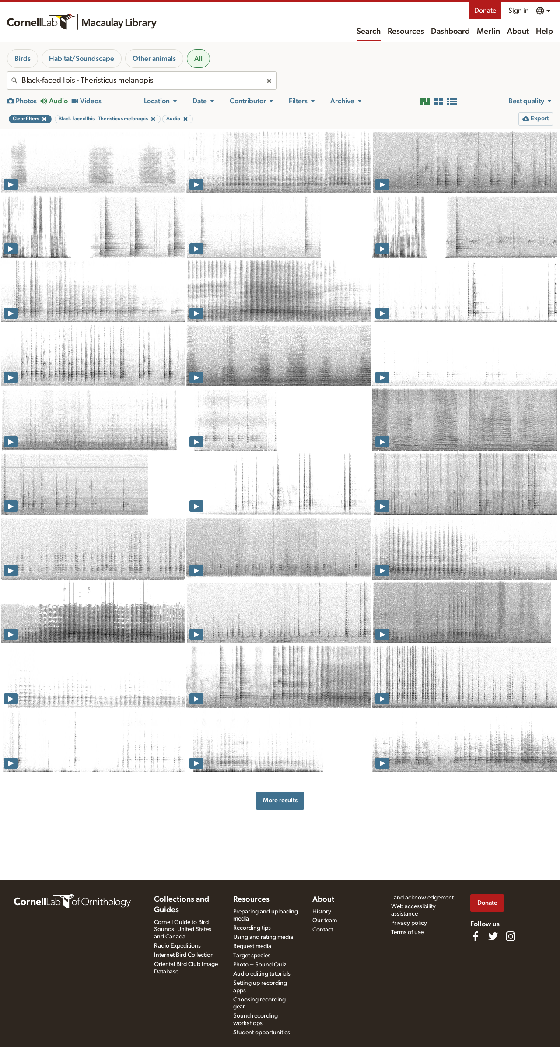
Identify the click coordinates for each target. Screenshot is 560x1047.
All (198, 58)
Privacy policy (409, 923)
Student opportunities (261, 1032)
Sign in (518, 10)
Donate (485, 10)
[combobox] (141, 80)
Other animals (154, 58)
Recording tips (252, 928)
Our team (324, 920)
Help (544, 31)
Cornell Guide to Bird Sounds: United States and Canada (182, 929)
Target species (251, 955)
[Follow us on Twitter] (493, 936)
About (518, 31)
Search (369, 31)
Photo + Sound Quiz (259, 965)
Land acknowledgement (422, 898)
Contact (322, 930)
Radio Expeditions (177, 946)
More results (280, 800)
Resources (406, 31)
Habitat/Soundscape (81, 58)
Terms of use (407, 932)
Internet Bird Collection (184, 955)
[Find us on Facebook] (475, 936)
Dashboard (450, 31)
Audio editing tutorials (261, 974)
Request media (252, 946)
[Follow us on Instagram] (510, 936)
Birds (22, 58)
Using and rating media (263, 937)
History (321, 912)
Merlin (488, 31)
